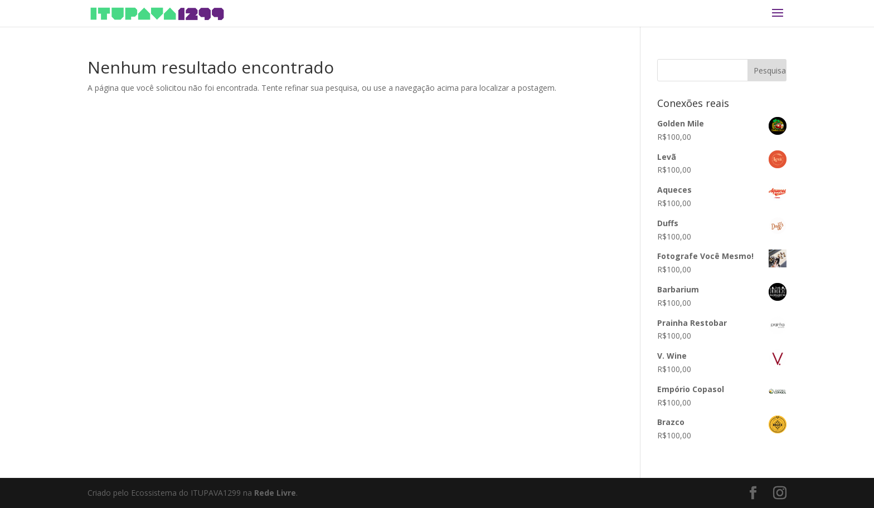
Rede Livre (275, 492)
